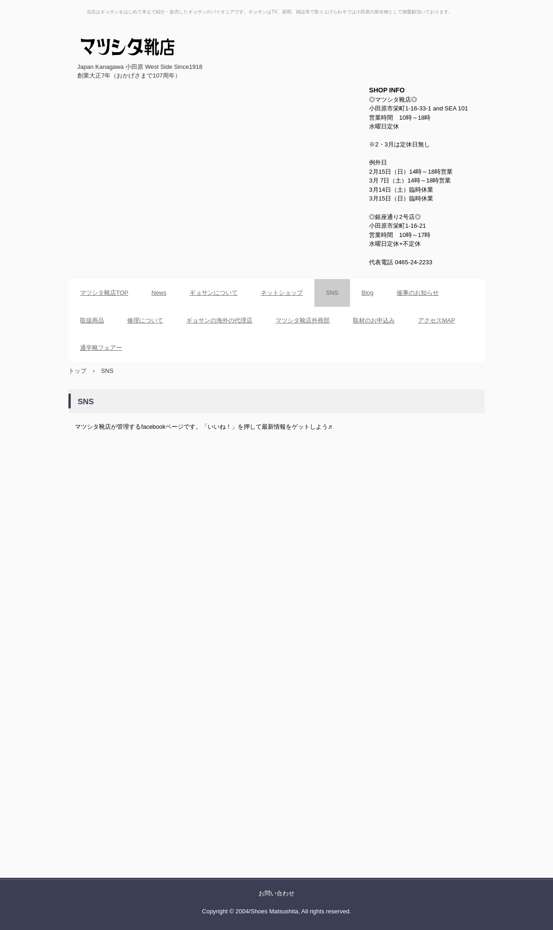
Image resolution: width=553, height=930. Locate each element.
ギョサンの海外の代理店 (219, 320)
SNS (332, 292)
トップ (77, 370)
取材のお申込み (374, 320)
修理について (145, 320)
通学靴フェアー (101, 347)
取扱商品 (92, 320)
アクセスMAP (436, 320)
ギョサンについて (214, 292)
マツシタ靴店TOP (104, 292)
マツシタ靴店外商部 (303, 320)
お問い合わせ (276, 893)
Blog (368, 292)
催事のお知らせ (418, 292)
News (159, 292)
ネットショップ (282, 292)
